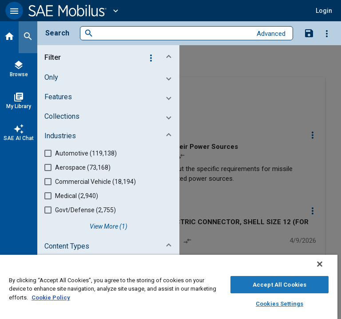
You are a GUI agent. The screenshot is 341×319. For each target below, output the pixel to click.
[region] (168, 287)
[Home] (9, 37)
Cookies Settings (279, 303)
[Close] (319, 264)
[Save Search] (309, 33)
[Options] (327, 33)
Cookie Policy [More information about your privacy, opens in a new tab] (51, 297)
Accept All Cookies (279, 284)
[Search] (28, 37)
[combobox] (172, 33)
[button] (14, 10)
